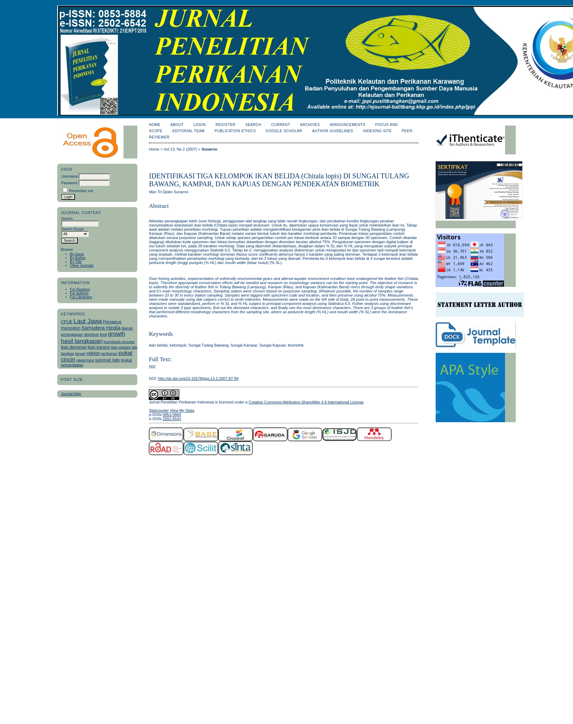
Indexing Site (377, 131)
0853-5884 (172, 414)
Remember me (81, 191)
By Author (78, 258)
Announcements (348, 125)
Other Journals (82, 265)
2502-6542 (172, 419)
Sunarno (209, 149)
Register (225, 125)
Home (154, 125)
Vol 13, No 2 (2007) (180, 149)
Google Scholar (284, 131)
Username (69, 176)
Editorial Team (188, 131)
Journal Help (71, 394)
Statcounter (159, 410)
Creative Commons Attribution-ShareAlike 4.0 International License (306, 402)
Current (280, 125)
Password (69, 183)
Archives (310, 125)
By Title (76, 262)
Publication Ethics (235, 131)
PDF (152, 366)
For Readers (80, 289)
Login (200, 125)
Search (253, 125)
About (176, 125)
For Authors (79, 293)
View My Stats (182, 410)
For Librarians (81, 297)
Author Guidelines (332, 131)
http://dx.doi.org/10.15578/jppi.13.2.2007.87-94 (198, 378)
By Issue (77, 254)
